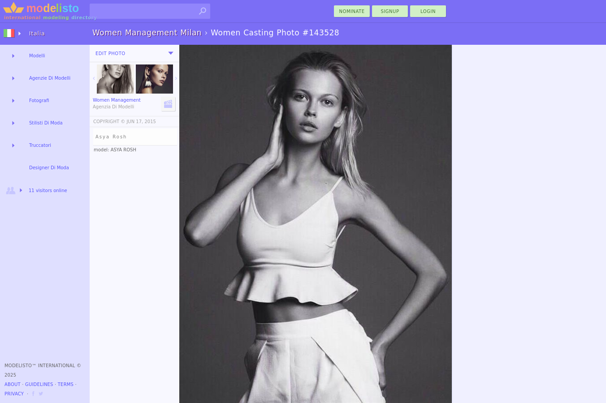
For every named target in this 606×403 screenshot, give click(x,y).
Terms (66, 384)
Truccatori (40, 145)
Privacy (14, 393)
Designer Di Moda (49, 167)
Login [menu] (428, 11)
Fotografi (39, 100)
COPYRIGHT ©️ (109, 121)
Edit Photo (110, 53)
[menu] (171, 53)
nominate (352, 11)
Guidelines (39, 384)
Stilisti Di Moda (46, 122)
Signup (390, 11)
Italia (37, 33)
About (12, 384)
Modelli (37, 55)
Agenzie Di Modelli (49, 78)
